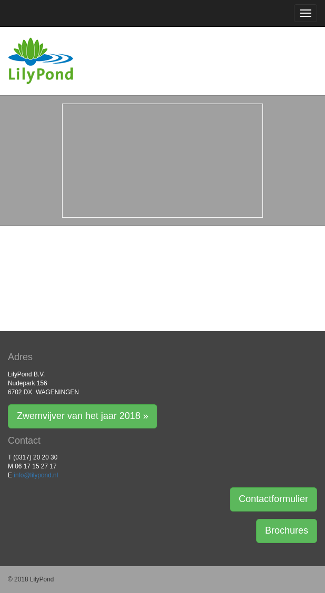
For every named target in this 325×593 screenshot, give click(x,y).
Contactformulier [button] (273, 499)
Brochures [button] (286, 530)
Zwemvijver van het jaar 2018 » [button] (82, 416)
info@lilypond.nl (36, 475)
